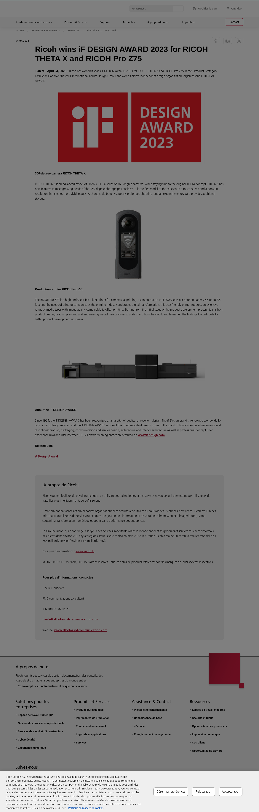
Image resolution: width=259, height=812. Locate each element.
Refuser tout (203, 791)
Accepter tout (230, 791)
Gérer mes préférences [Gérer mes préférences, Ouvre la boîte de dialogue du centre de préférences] (170, 791)
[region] (129, 791)
